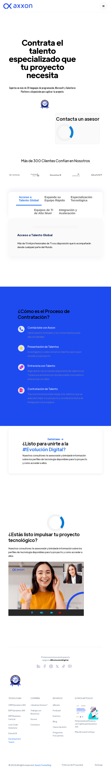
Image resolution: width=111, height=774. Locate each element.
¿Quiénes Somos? (38, 706)
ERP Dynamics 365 (16, 711)
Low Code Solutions (13, 727)
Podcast (57, 711)
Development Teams (14, 741)
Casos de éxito (59, 728)
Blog (55, 722)
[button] (103, 6)
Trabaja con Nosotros (35, 713)
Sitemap (99, 765)
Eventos (56, 717)
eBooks (56, 706)
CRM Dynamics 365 (17, 706)
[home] (17, 6)
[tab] (28, 200)
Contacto (35, 725)
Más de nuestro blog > (85, 733)
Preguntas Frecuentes (58, 735)
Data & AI (12, 734)
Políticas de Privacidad (72, 765)
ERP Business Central (14, 718)
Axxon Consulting (43, 765)
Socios (33, 720)
